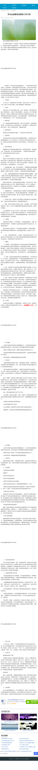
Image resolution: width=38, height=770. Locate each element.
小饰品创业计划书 (6, 744)
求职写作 (14, 5)
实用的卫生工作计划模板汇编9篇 (27, 742)
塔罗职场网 (17, 758)
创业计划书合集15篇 (24, 738)
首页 (5, 5)
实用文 (33, 5)
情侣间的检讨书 (5, 748)
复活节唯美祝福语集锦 (7, 742)
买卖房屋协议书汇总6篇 (7, 738)
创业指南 (14, 7)
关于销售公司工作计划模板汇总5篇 (27, 746)
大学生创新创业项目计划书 (25, 751)
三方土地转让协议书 (24, 744)
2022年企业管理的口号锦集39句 (10, 751)
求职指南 (24, 5)
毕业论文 (5, 7)
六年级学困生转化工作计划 (8, 740)
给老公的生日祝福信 (24, 748)
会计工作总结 (5, 746)
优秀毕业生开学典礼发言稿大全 (27, 740)
